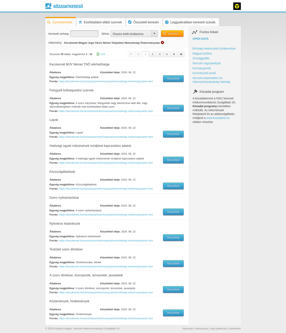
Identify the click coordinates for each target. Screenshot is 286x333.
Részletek (173, 78)
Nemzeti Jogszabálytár (207, 63)
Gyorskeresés (59, 22)
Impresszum (201, 328)
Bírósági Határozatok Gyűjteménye (214, 48)
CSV (102, 54)
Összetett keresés (143, 22)
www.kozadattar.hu (218, 118)
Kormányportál (202, 68)
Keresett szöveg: (59, 33)
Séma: (105, 33)
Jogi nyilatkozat (218, 328)
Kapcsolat (188, 328)
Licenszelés (234, 328)
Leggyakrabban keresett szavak (190, 22)
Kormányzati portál (204, 73)
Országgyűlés (201, 58)
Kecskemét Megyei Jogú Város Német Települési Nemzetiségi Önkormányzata (112, 42)
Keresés (173, 33)
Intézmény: (55, 42)
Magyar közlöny (202, 53)
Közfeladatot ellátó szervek (100, 22)
